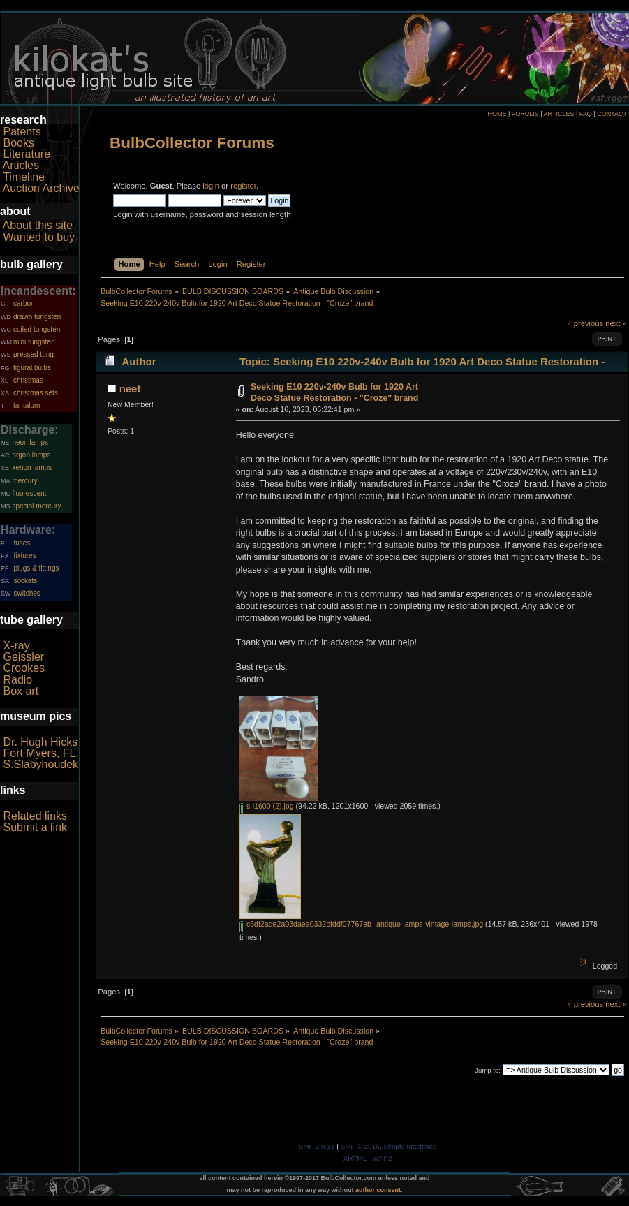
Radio (17, 680)
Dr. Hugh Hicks (40, 742)
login (210, 186)
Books (18, 143)
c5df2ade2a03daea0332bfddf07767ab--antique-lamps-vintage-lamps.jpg (361, 924)
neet (130, 389)
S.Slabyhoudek (40, 764)
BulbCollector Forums (192, 143)
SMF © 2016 (360, 1146)
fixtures (24, 555)
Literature (26, 154)
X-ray (16, 646)
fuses (21, 543)
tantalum (26, 405)
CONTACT (612, 113)
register (243, 186)
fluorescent (29, 493)
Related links (35, 816)
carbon (24, 303)
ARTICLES (559, 113)
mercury (24, 481)
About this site (38, 225)
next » (616, 323)
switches (26, 593)
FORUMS (525, 113)
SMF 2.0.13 (317, 1146)
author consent (378, 1189)
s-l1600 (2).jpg (266, 806)
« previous (585, 323)
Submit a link (35, 827)
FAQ (585, 113)
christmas (28, 380)
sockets (25, 580)
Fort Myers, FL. (40, 753)
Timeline (24, 177)
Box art (20, 691)
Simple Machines (409, 1146)
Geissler (23, 657)
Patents (21, 132)
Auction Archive (41, 188)
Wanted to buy (39, 237)
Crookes (24, 668)
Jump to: (488, 1070)
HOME (496, 113)
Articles (21, 165)
